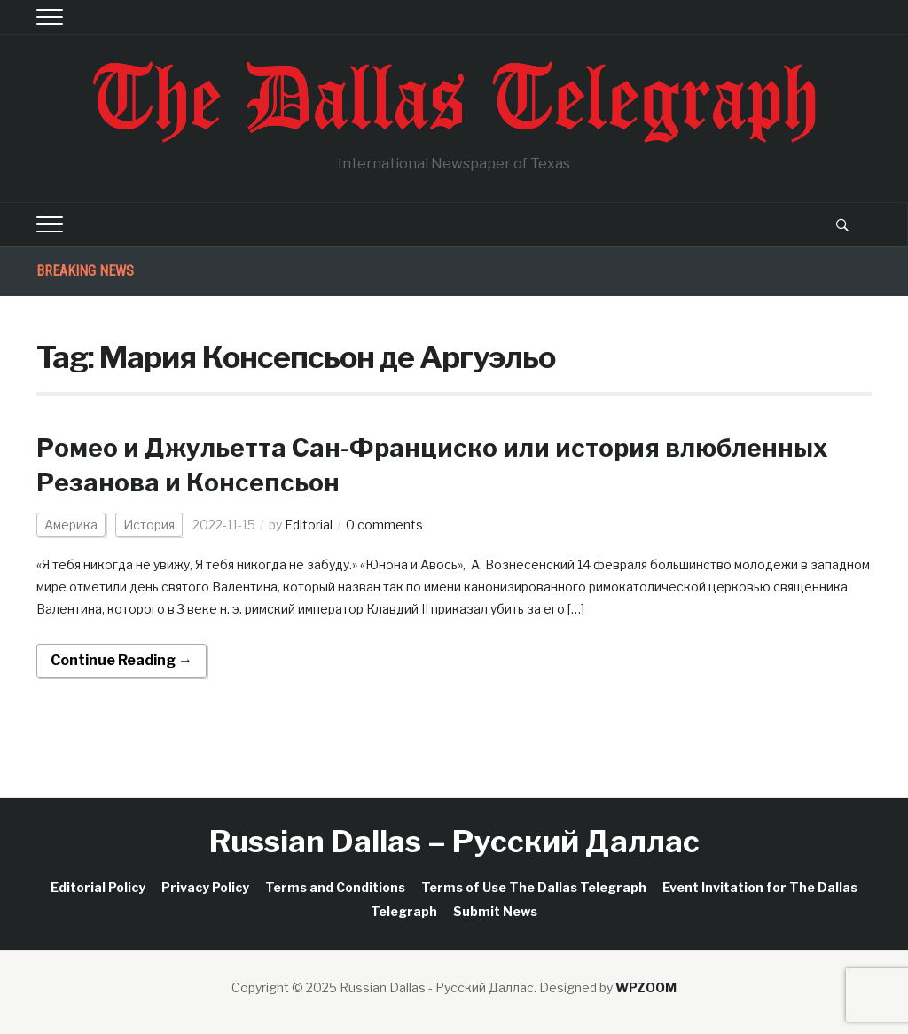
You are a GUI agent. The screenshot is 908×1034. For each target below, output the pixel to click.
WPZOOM (646, 987)
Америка (71, 524)
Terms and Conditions (335, 887)
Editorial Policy (98, 887)
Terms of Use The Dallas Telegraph (533, 887)
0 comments (384, 524)
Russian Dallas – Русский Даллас (454, 841)
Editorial (309, 524)
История (149, 524)
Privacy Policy (205, 887)
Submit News (495, 911)
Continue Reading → (121, 660)
